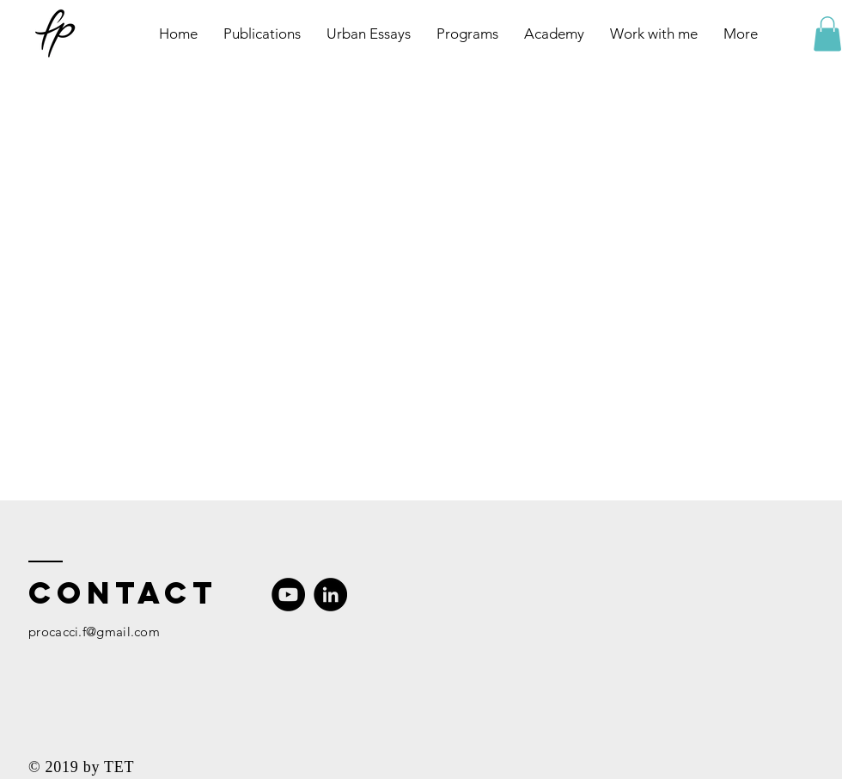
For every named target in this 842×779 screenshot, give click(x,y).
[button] (827, 34)
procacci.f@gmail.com (94, 631)
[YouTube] (288, 594)
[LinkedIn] (330, 594)
